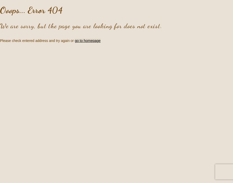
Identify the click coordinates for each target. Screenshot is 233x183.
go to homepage (87, 41)
